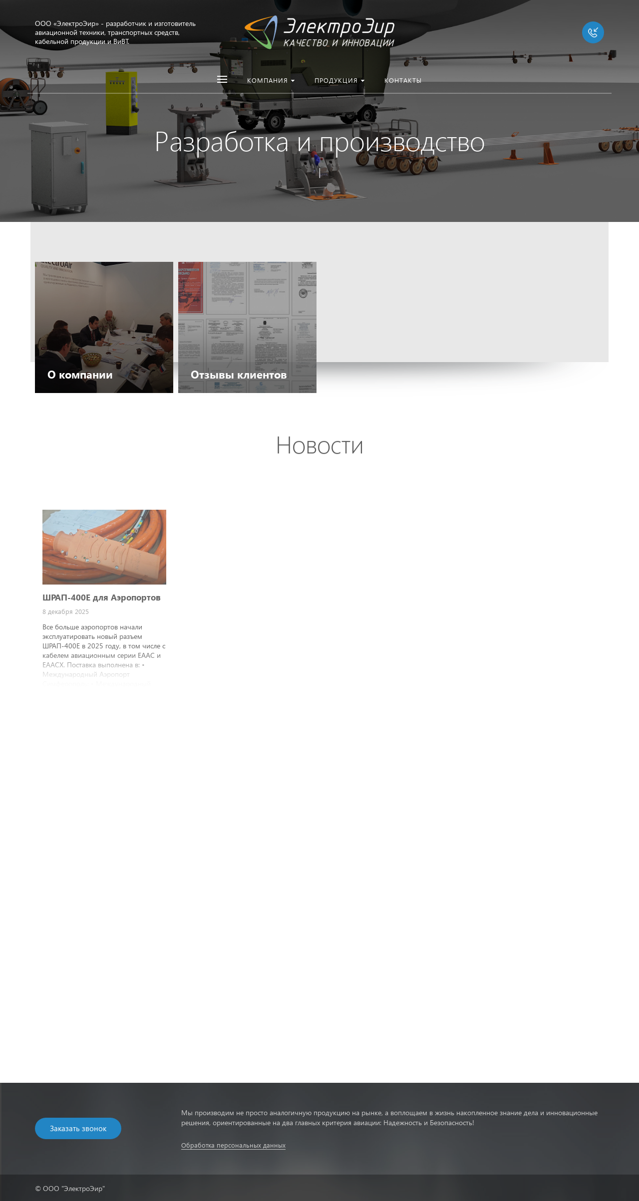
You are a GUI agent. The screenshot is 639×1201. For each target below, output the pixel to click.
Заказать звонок (78, 1128)
